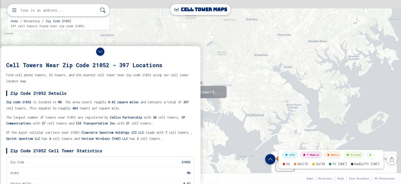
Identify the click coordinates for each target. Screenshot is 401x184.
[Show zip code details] (270, 159)
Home (14, 21)
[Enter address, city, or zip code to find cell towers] (58, 10)
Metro (333, 154)
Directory (32, 21)
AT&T (290, 154)
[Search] (102, 10)
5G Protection (384, 178)
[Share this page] (392, 159)
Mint (374, 154)
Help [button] (341, 178)
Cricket (354, 154)
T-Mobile (311, 154)
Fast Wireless (359, 178)
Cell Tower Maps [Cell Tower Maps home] (200, 9)
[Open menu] (14, 10)
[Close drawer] (100, 52)
